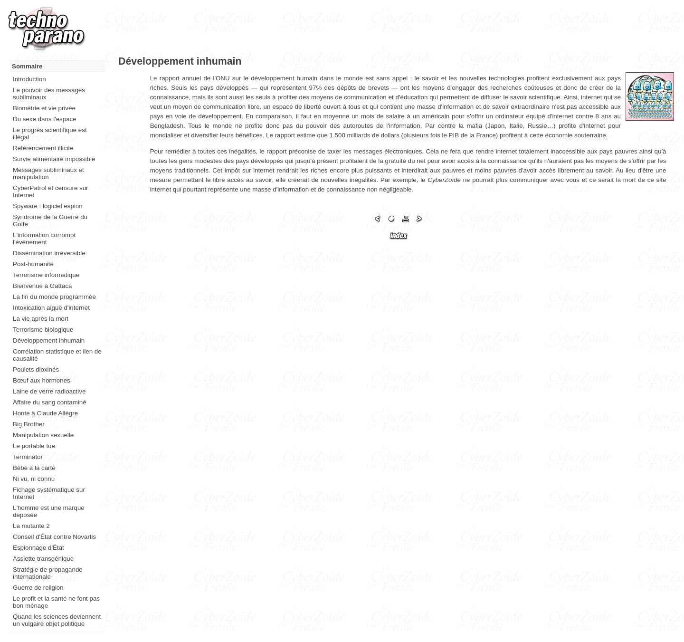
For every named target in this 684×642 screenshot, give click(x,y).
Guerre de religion (38, 587)
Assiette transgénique (43, 558)
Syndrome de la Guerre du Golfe (50, 220)
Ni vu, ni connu (34, 478)
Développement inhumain (49, 340)
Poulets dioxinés (36, 369)
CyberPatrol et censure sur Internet (50, 191)
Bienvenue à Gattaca (42, 285)
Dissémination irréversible (49, 253)
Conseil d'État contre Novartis (54, 536)
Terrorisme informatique (46, 274)
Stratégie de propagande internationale (48, 573)
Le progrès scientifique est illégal (50, 133)
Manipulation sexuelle (43, 435)
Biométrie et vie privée (44, 108)
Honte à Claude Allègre (45, 413)
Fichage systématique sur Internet (49, 493)
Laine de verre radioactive (49, 391)
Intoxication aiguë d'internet (51, 307)
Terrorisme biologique (43, 329)
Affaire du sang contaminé (49, 402)
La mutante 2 (31, 525)
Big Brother (29, 424)
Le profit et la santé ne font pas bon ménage (56, 602)
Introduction (29, 79)
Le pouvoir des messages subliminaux (49, 93)
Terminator (28, 456)
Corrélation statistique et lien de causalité (57, 355)
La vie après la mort (40, 318)
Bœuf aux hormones (41, 380)
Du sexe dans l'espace (44, 119)
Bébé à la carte (34, 467)
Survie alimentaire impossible (54, 159)
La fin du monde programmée (54, 296)
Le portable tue (34, 446)
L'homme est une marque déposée (49, 511)
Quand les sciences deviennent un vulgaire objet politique (57, 620)
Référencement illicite (43, 148)
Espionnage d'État (38, 547)
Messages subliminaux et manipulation (48, 173)
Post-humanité (33, 264)
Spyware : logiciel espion (48, 206)
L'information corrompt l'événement (44, 238)
